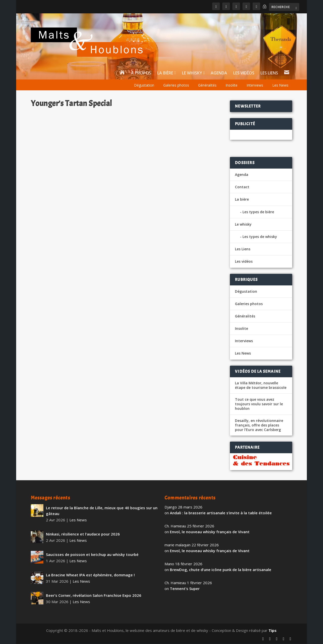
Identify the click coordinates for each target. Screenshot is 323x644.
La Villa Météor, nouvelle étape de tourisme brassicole (260, 385)
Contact (242, 187)
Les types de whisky (260, 237)
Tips (272, 630)
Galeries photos (176, 85)
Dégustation (144, 85)
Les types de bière (258, 212)
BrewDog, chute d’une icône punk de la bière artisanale (220, 569)
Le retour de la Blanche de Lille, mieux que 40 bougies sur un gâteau (101, 511)
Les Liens (269, 73)
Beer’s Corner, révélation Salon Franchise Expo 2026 (93, 595)
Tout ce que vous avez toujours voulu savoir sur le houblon (259, 404)
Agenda (219, 73)
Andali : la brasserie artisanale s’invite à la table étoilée (221, 513)
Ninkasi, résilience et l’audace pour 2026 (83, 534)
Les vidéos (243, 73)
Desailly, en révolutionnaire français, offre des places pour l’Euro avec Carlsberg (259, 425)
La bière (165, 73)
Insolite (231, 85)
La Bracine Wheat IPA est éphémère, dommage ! (90, 575)
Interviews (255, 85)
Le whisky (192, 73)
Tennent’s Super (185, 588)
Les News (280, 85)
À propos (141, 73)
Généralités (207, 85)
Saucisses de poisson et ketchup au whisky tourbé (92, 554)
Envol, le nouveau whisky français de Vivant (210, 531)
